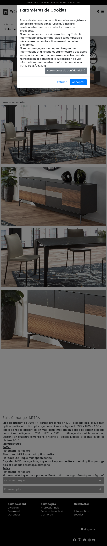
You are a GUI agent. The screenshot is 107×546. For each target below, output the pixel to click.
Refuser (62, 82)
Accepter (78, 82)
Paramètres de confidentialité (66, 70)
